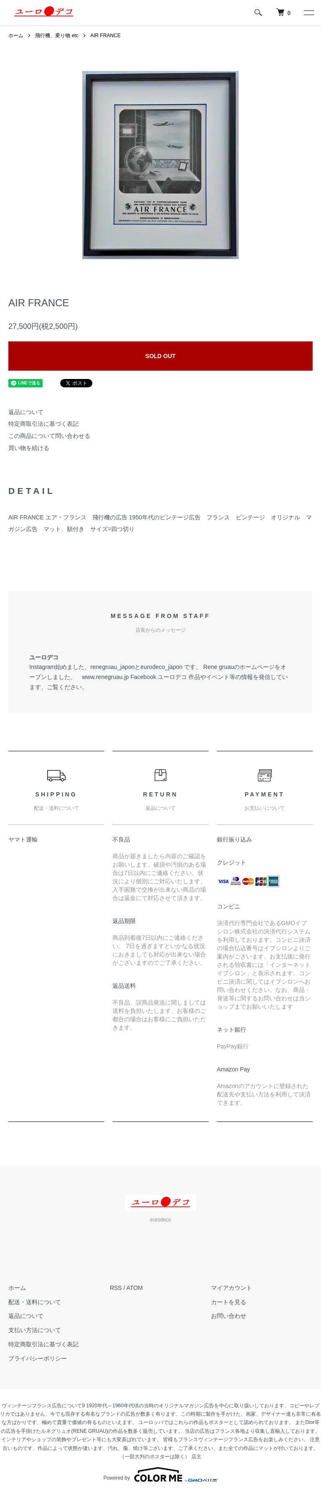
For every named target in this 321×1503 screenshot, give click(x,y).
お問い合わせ (228, 1315)
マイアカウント (231, 1287)
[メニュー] (308, 12)
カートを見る (228, 1302)
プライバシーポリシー (37, 1358)
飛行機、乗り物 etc (56, 35)
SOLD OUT (160, 356)
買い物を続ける (28, 448)
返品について (25, 412)
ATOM (134, 1287)
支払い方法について (34, 1330)
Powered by (160, 1474)
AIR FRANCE (105, 35)
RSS (116, 1287)
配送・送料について (34, 1302)
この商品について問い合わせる (49, 435)
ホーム (15, 35)
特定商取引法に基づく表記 (43, 423)
